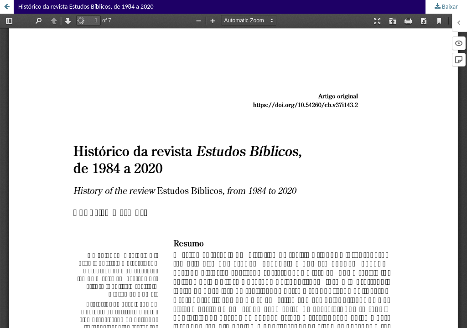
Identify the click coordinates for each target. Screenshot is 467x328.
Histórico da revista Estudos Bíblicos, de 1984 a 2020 (86, 6)
